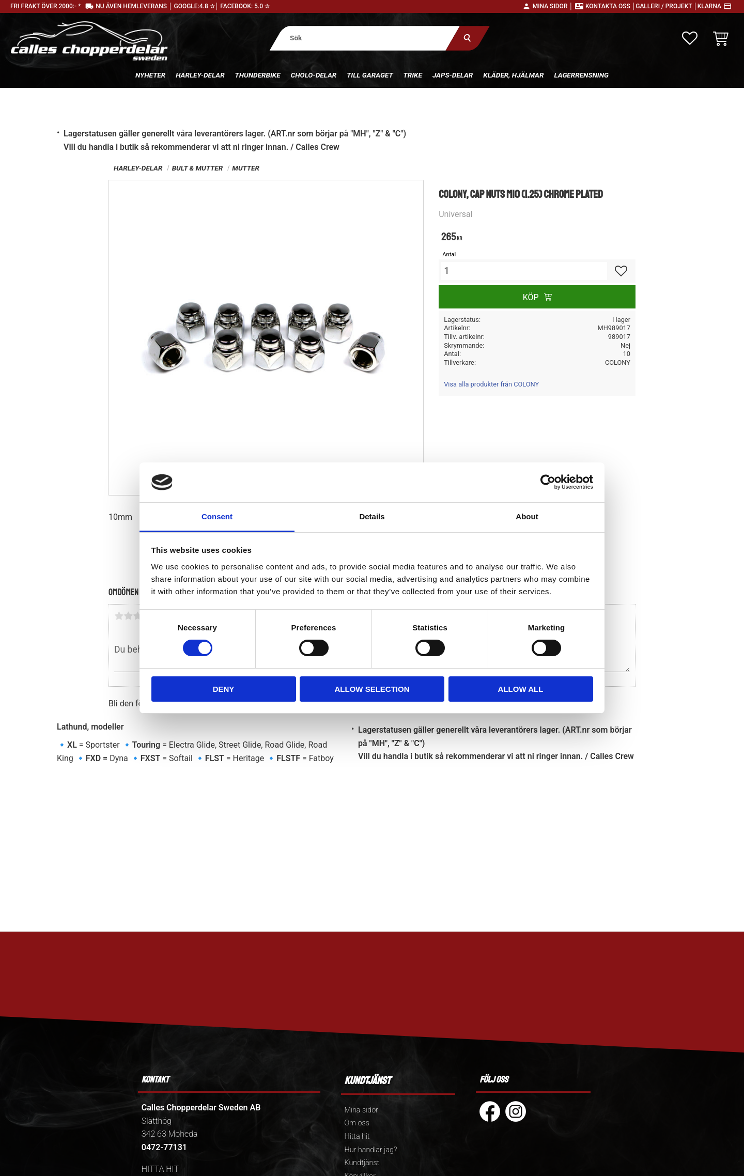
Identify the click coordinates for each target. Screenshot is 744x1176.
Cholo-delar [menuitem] (314, 75)
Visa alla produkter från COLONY (491, 384)
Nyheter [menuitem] (150, 75)
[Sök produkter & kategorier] (365, 38)
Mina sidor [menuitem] (361, 1110)
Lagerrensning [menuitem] (581, 75)
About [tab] (527, 516)
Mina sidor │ (553, 6)
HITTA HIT (160, 1169)
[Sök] (468, 38)
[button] (690, 38)
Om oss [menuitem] (357, 1123)
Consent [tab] (217, 516)
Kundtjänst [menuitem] (362, 1162)
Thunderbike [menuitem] (258, 75)
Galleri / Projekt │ (667, 6)
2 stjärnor (128, 616)
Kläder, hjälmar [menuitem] (513, 75)
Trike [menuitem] (413, 75)
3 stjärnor (137, 616)
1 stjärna (118, 616)
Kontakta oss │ (610, 6)
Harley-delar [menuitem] (200, 75)
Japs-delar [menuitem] (452, 75)
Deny (224, 689)
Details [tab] (371, 516)
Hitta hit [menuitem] (357, 1136)
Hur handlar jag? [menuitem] (371, 1150)
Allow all (521, 689)
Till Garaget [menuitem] (370, 75)
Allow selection (372, 689)
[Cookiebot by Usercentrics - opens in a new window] (548, 482)
